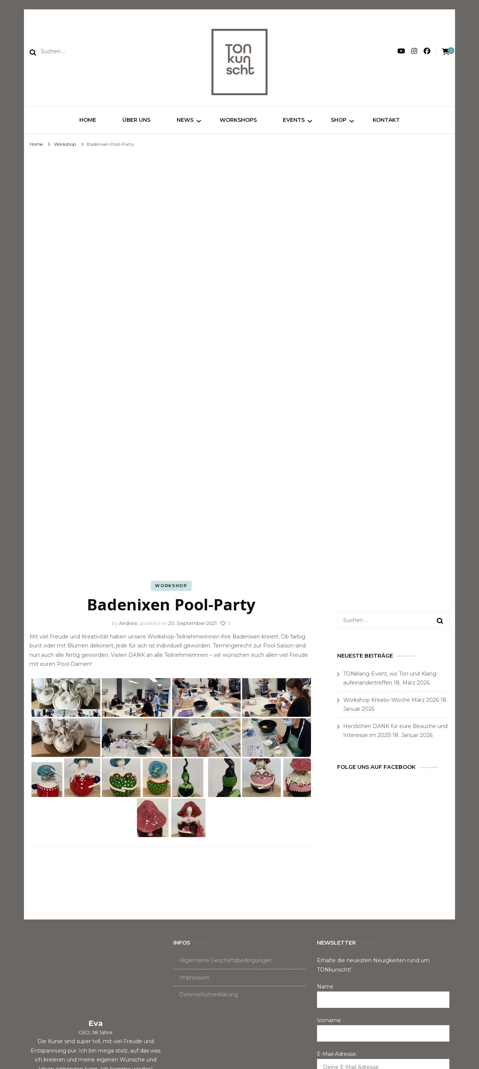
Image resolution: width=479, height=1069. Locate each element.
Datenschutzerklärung (208, 995)
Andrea (128, 624)
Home (87, 120)
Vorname (329, 1021)
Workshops (238, 120)
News (185, 120)
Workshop (171, 586)
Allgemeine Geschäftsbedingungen (225, 961)
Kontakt (386, 120)
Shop (339, 120)
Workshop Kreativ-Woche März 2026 (391, 701)
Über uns (136, 120)
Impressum (194, 978)
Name (325, 987)
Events (294, 120)
